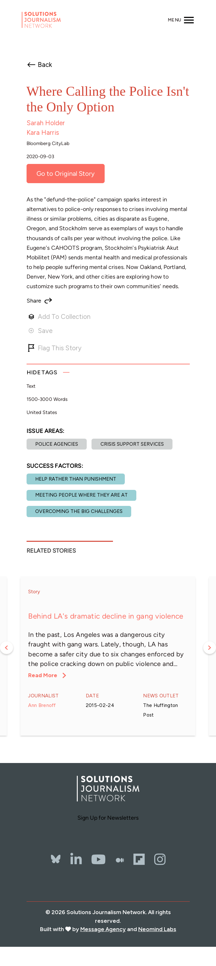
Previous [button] (6, 647)
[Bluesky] (56, 852)
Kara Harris (43, 132)
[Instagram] (159, 859)
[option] (108, 656)
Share (34, 301)
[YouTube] (98, 859)
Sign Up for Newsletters (108, 817)
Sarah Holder (46, 123)
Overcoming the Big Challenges (79, 511)
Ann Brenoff (42, 705)
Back (45, 65)
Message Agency (103, 929)
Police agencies (56, 444)
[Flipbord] (139, 859)
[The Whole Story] (120, 859)
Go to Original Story (65, 173)
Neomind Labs (157, 929)
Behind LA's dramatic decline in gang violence (105, 616)
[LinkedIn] (76, 859)
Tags (42, 372)
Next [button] (209, 647)
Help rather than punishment (75, 479)
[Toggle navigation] (181, 20)
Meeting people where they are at (81, 495)
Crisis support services (132, 444)
